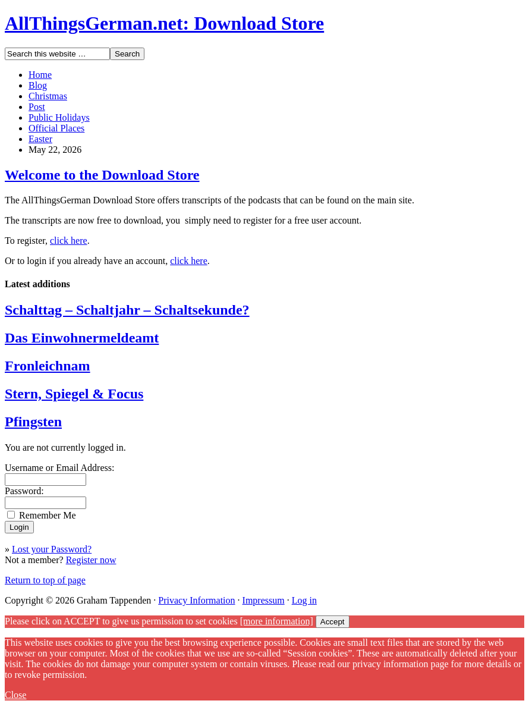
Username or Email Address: (59, 468)
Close (15, 695)
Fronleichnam (47, 365)
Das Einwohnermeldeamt (82, 337)
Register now (91, 560)
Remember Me (47, 515)
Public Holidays (59, 117)
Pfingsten (33, 421)
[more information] (276, 621)
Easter (40, 139)
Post (37, 107)
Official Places (56, 128)
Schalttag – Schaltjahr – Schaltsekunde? (127, 310)
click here (68, 240)
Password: (24, 491)
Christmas (48, 96)
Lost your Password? (52, 549)
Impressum (264, 600)
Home (40, 75)
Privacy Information (196, 600)
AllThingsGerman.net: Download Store (164, 23)
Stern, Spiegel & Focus (74, 393)
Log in (304, 600)
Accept (332, 621)
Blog (38, 85)
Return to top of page (45, 580)
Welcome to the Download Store (102, 175)
